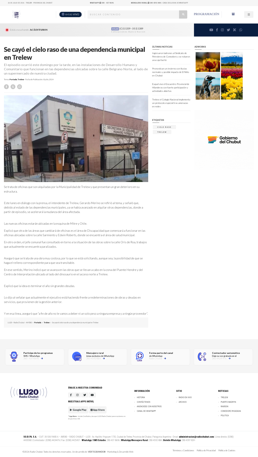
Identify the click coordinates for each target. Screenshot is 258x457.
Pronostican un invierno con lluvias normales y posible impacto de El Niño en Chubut (170, 72)
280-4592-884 (146, 3)
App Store (98, 409)
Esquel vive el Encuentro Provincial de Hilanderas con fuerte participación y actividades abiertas (170, 87)
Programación (206, 14)
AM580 (72, 14)
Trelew (21, 79)
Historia (141, 397)
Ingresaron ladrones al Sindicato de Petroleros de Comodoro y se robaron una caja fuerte (171, 56)
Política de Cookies (226, 450)
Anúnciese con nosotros (149, 406)
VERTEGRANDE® (97, 451)
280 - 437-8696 (102, 3)
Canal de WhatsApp (146, 411)
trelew (162, 132)
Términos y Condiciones (183, 450)
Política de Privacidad (206, 450)
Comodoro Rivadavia (231, 411)
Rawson (224, 406)
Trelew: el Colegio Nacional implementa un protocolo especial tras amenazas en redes (171, 103)
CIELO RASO (164, 127)
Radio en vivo (185, 397)
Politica (225, 415)
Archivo (183, 402)
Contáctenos (143, 402)
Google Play (78, 409)
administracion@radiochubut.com (196, 436)
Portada (13, 79)
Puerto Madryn (228, 402)
